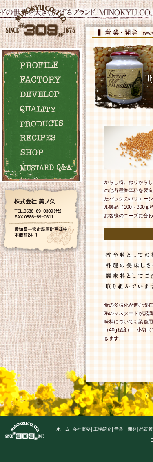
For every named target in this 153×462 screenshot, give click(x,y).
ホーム (63, 429)
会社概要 (82, 429)
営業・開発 (125, 429)
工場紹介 (102, 429)
